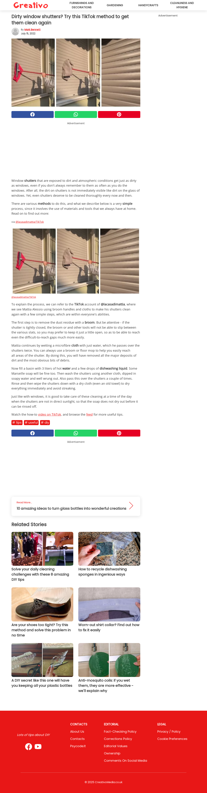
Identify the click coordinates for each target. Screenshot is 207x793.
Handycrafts (148, 5)
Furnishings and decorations (81, 5)
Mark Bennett (32, 29)
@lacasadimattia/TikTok (30, 221)
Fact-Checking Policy (120, 731)
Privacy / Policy (168, 731)
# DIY (45, 422)
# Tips (17, 422)
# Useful (31, 422)
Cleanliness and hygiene (182, 5)
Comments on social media (125, 760)
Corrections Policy (118, 739)
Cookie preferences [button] (172, 739)
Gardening (115, 5)
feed (89, 414)
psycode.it (78, 746)
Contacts (77, 739)
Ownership (112, 753)
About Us (77, 731)
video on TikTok (49, 414)
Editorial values (115, 746)
